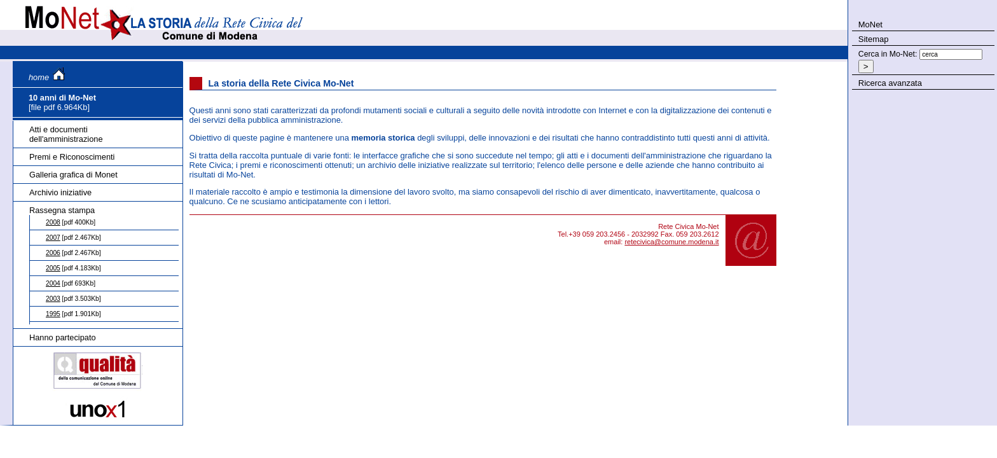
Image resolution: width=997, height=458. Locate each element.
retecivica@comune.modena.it (671, 242)
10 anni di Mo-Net (62, 97)
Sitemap (873, 39)
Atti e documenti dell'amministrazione (66, 134)
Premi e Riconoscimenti (71, 157)
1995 (53, 313)
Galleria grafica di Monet (73, 174)
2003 (53, 298)
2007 (53, 237)
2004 (53, 283)
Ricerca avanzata (890, 83)
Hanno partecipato (62, 337)
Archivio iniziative (60, 192)
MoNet (870, 24)
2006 (53, 252)
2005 (53, 268)
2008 (53, 222)
